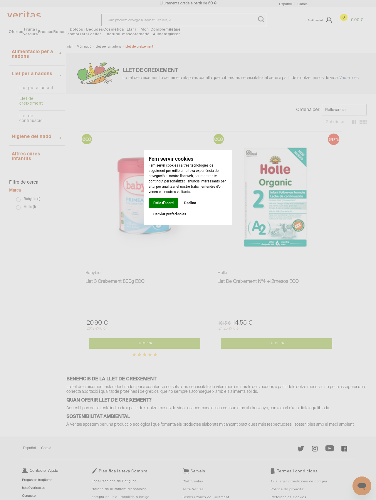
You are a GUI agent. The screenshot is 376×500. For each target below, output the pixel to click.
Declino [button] (190, 203)
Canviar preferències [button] (169, 214)
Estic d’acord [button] (163, 203)
